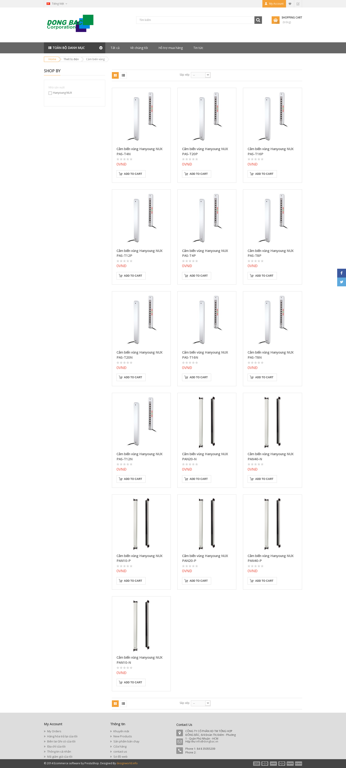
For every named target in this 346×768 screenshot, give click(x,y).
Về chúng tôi (139, 48)
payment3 (274, 763)
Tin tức (198, 48)
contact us (120, 751)
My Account (276, 3)
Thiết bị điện (71, 59)
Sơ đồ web (120, 757)
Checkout (298, 3)
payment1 (256, 763)
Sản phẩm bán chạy (126, 741)
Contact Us (184, 725)
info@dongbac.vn (207, 741)
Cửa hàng (119, 746)
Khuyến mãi (121, 731)
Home (52, 59)
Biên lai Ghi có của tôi (61, 741)
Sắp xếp (185, 74)
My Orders (54, 731)
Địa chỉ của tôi (56, 746)
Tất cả (115, 48)
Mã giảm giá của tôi (59, 757)
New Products (122, 736)
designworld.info (127, 763)
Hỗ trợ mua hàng (170, 48)
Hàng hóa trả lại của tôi (62, 736)
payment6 (298, 763)
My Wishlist (290, 3)
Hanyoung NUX (62, 93)
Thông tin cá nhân (59, 751)
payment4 (282, 763)
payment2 (265, 763)
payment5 (290, 763)
